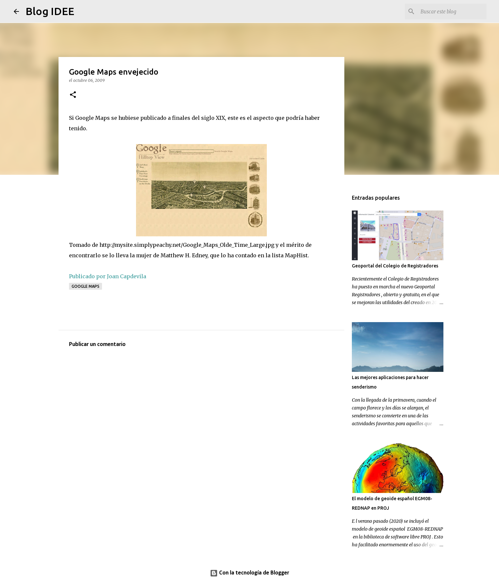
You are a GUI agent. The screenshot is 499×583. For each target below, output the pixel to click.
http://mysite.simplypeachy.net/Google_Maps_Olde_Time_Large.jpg (186, 245)
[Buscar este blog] (452, 11)
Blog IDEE (50, 11)
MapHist (296, 255)
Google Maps (85, 286)
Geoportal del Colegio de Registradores (395, 265)
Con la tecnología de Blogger (249, 573)
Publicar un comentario (97, 344)
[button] (73, 95)
